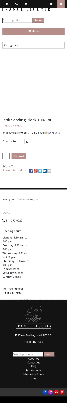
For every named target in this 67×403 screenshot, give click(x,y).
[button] (33, 132)
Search (39, 20)
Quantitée (9, 141)
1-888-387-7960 (11, 292)
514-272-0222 (12, 220)
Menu (34, 31)
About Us (33, 358)
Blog (33, 378)
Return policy (33, 370)
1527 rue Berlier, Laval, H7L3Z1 (34, 335)
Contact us (33, 362)
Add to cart (19, 156)
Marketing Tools (33, 374)
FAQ (33, 366)
